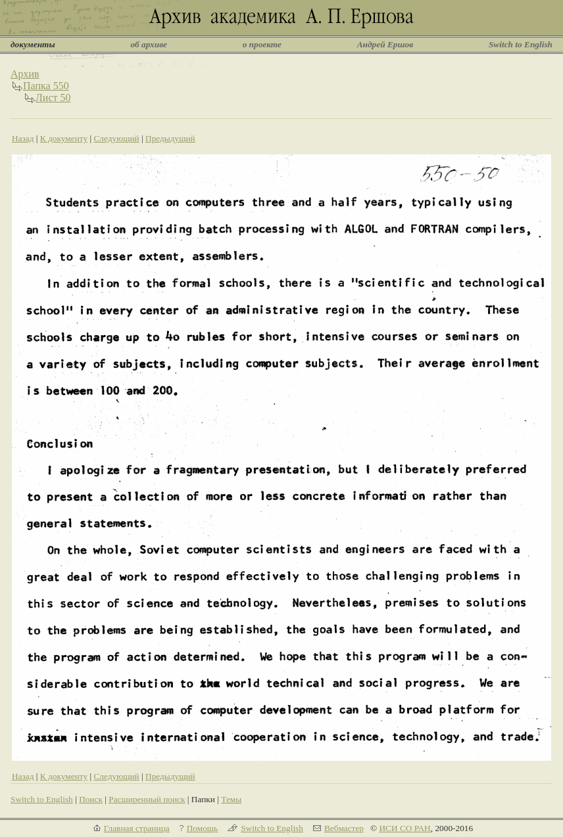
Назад (23, 138)
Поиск (91, 799)
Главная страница (137, 828)
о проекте (262, 44)
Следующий (116, 138)
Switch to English (520, 44)
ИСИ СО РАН (404, 828)
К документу (63, 138)
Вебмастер (344, 828)
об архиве (148, 44)
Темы (231, 799)
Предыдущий (170, 138)
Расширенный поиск (147, 799)
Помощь (202, 828)
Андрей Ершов (385, 44)
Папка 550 (46, 85)
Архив (25, 73)
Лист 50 (53, 97)
